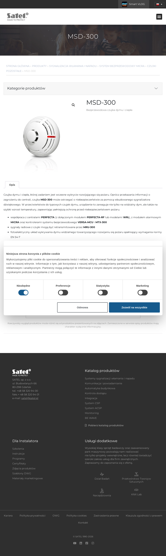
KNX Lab (136, 494)
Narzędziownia (102, 495)
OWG (56, 515)
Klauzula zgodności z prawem (144, 515)
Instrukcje (18, 453)
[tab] (12, 184)
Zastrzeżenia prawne (106, 515)
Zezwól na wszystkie (134, 307)
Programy (18, 458)
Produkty (39, 66)
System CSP (92, 403)
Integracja (91, 398)
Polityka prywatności (33, 515)
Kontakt (83, 522)
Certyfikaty (19, 463)
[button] (159, 4)
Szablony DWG (21, 473)
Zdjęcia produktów (23, 468)
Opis (12, 184)
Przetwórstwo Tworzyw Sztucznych (136, 480)
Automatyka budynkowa (100, 388)
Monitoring (92, 413)
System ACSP (93, 408)
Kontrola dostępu (95, 393)
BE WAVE (91, 418)
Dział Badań (102, 478)
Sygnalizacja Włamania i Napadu (73, 66)
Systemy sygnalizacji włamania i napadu (110, 378)
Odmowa (82, 307)
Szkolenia (18, 448)
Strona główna (17, 66)
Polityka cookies (77, 515)
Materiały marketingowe (27, 478)
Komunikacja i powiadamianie (103, 383)
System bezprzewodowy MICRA (121, 66)
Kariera (8, 515)
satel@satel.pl (29, 398)
